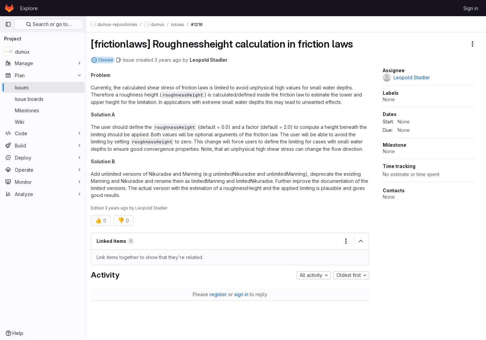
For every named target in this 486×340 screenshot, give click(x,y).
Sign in (470, 8)
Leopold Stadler (212, 60)
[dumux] (43, 51)
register (220, 294)
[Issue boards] (43, 98)
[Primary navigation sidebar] (8, 24)
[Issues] (43, 87)
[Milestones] (43, 110)
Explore (29, 8)
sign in (243, 294)
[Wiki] (43, 121)
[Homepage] (9, 8)
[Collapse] (361, 241)
